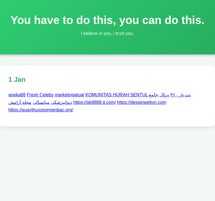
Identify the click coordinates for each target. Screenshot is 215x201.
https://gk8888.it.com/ (94, 102)
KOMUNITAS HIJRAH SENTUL (116, 94)
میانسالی (41, 102)
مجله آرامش (19, 102)
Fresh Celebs (40, 94)
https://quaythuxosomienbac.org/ (40, 109)
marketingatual (69, 94)
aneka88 (16, 94)
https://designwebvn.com (141, 102)
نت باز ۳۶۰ (180, 94)
